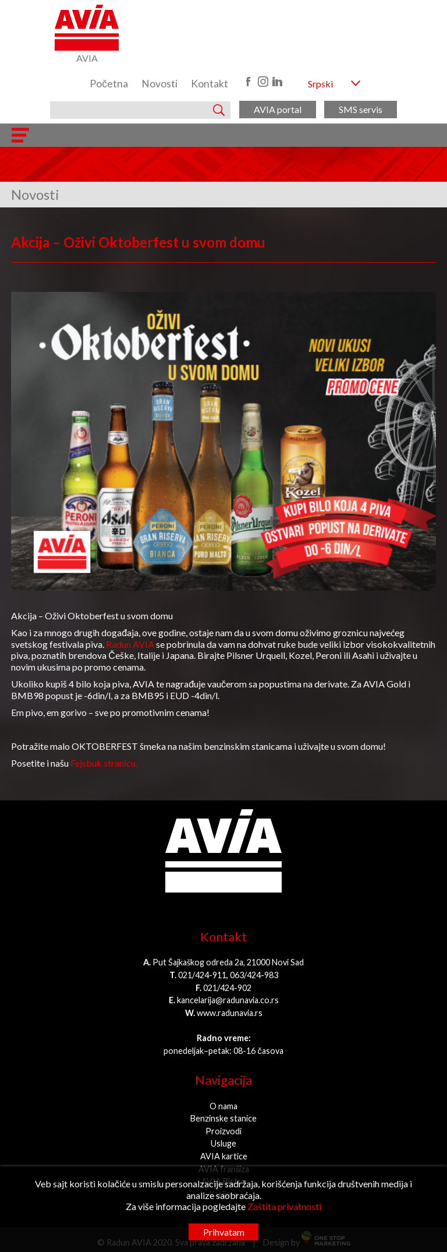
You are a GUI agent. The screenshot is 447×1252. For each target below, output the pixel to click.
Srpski (320, 83)
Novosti (159, 83)
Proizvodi (223, 1131)
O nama (223, 1106)
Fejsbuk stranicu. (103, 762)
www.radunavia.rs (229, 1013)
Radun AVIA (130, 644)
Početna (109, 83)
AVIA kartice (223, 1156)
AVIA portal (277, 109)
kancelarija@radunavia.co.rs (228, 1000)
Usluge (223, 1143)
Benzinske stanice (223, 1118)
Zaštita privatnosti (284, 1206)
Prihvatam (223, 1231)
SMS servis (360, 109)
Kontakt (209, 83)
